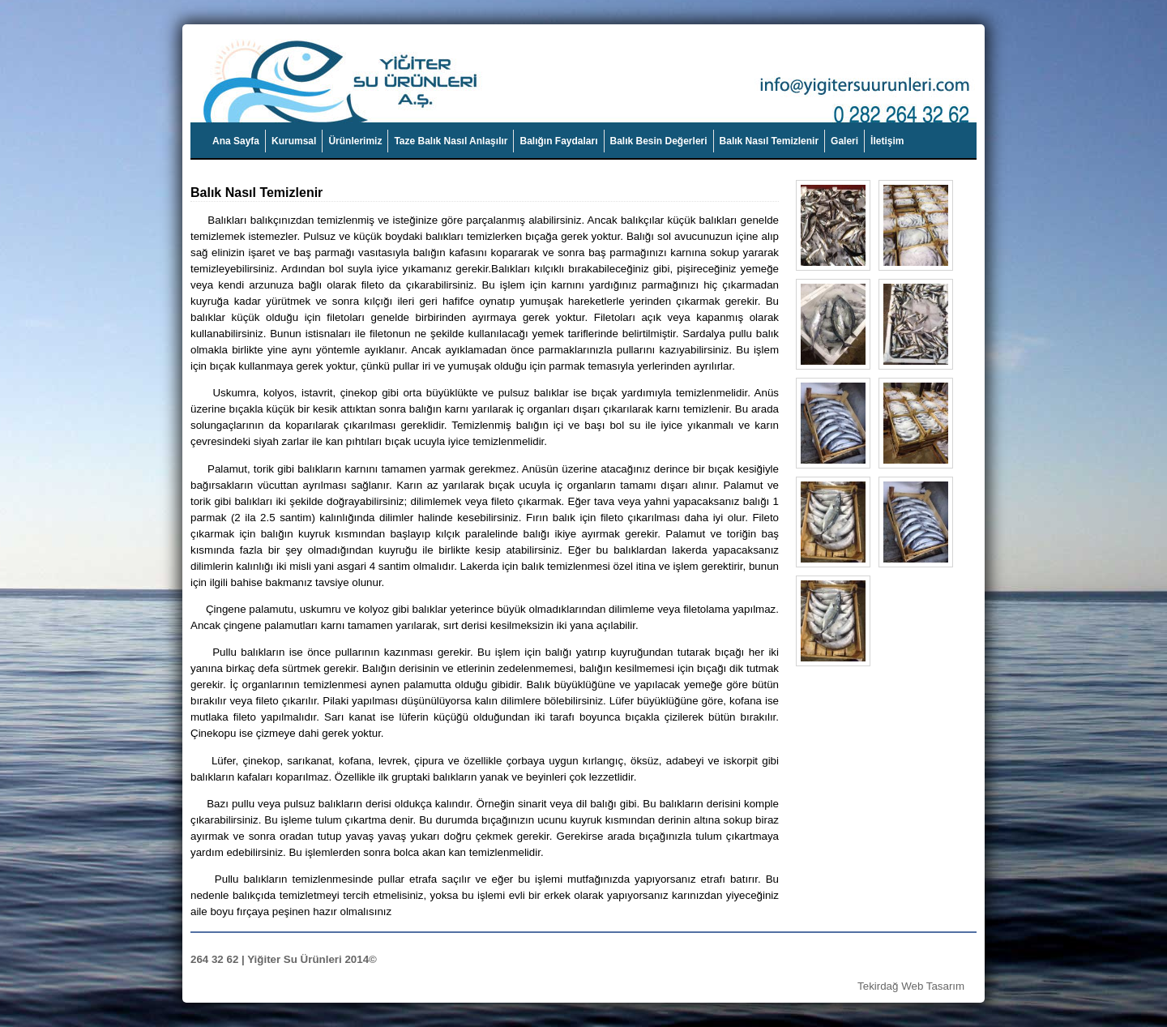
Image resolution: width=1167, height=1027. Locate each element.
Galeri (844, 141)
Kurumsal (293, 141)
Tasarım (945, 986)
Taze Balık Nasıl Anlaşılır (450, 141)
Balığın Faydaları (558, 141)
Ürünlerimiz (355, 141)
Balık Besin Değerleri (658, 141)
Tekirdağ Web (890, 986)
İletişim (887, 141)
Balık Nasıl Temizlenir (769, 141)
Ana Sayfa (235, 141)
